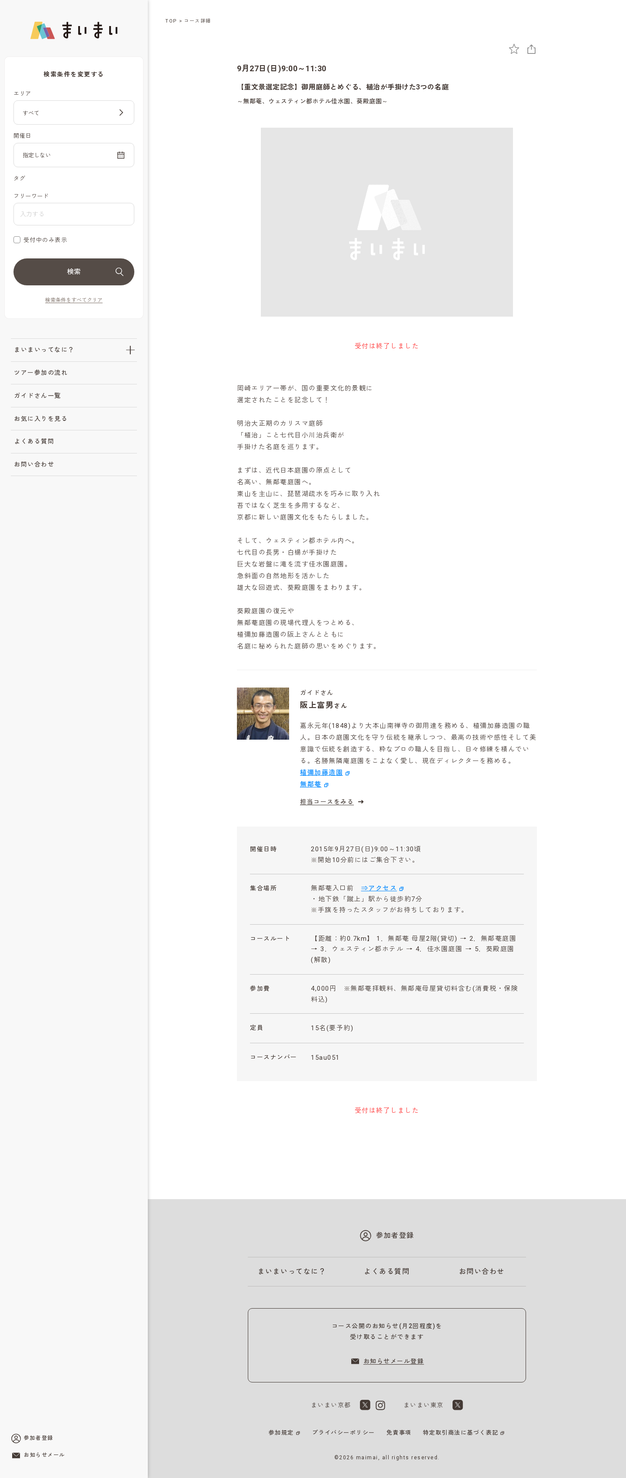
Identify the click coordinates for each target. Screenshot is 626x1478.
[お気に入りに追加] (514, 48)
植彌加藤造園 (321, 773)
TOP (171, 21)
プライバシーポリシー (343, 1432)
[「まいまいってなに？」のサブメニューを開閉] (130, 350)
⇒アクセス (379, 888)
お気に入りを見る (41, 418)
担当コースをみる (333, 802)
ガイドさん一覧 (37, 395)
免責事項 (399, 1432)
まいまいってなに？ (44, 349)
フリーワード (31, 196)
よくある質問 (34, 441)
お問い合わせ (34, 464)
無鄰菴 (311, 784)
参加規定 (281, 1432)
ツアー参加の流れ (41, 372)
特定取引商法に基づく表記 (461, 1432)
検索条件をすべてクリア (74, 300)
